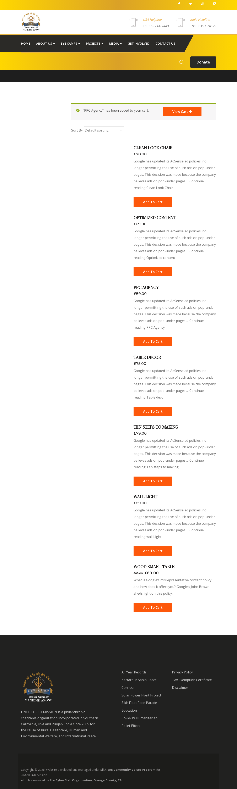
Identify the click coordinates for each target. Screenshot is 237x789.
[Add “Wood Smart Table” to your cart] (153, 607)
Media (115, 43)
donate (203, 62)
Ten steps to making (156, 427)
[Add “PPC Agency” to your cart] (153, 341)
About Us (45, 43)
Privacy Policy (182, 672)
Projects (94, 43)
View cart (180, 111)
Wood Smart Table (154, 566)
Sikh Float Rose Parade (139, 702)
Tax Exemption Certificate (192, 680)
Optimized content (155, 217)
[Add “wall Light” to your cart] (153, 550)
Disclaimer (180, 687)
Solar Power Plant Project (141, 695)
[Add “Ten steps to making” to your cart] (153, 481)
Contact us (165, 43)
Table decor (147, 357)
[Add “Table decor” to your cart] (153, 411)
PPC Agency (146, 287)
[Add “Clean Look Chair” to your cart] (153, 201)
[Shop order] (104, 130)
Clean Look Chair (153, 147)
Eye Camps (70, 43)
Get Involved (139, 43)
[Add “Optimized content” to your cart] (153, 271)
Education (129, 710)
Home (25, 43)
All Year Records (134, 672)
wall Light (145, 496)
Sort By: (77, 130)
